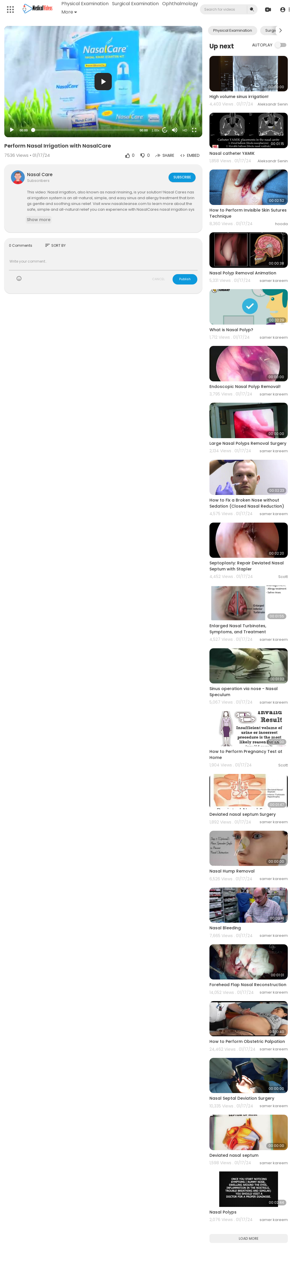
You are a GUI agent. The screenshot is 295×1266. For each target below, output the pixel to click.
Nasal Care (39, 175)
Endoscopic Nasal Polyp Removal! (245, 386)
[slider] (83, 130)
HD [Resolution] (185, 130)
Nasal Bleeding (225, 928)
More (108, 12)
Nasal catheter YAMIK (232, 153)
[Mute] (174, 130)
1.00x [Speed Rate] (155, 130)
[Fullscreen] (194, 130)
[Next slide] (280, 30)
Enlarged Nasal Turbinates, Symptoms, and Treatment (237, 629)
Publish (185, 279)
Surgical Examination (135, 3)
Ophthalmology (79, 12)
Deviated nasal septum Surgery (242, 814)
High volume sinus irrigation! (238, 96)
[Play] (12, 130)
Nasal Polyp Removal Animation (242, 273)
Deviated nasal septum (233, 1155)
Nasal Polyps (223, 1212)
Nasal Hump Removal (232, 871)
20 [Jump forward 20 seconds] (164, 130)
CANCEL (158, 279)
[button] (284, 9)
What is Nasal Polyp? (231, 330)
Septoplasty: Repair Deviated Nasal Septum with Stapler (246, 566)
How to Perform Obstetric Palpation (247, 1041)
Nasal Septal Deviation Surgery (241, 1098)
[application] (103, 81)
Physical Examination (85, 3)
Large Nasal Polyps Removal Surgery (247, 443)
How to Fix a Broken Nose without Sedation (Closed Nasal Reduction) (246, 503)
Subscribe (181, 177)
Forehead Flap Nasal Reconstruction (247, 985)
